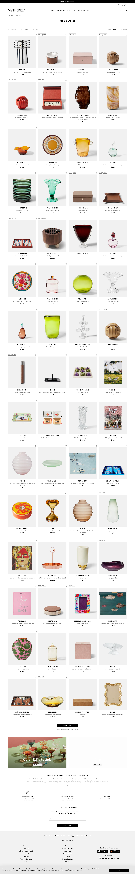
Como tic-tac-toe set (82, 392)
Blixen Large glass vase (113, 301)
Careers (67, 856)
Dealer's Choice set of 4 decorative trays (52, 438)
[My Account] (120, 10)
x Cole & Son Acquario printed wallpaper (112, 623)
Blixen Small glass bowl (22, 165)
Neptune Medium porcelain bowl (113, 669)
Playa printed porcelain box (22, 530)
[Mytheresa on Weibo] (115, 858)
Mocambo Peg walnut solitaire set (52, 256)
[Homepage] (16, 10)
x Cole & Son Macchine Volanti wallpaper (82, 483)
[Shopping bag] (126, 10)
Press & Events (67, 854)
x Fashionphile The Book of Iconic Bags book (22, 623)
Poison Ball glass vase (83, 301)
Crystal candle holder (83, 347)
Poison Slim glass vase (52, 347)
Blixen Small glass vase (52, 210)
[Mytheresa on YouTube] (112, 858)
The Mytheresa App (67, 848)
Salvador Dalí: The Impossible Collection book (22, 578)
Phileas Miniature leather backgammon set (22, 256)
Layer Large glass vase (22, 210)
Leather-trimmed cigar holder (22, 392)
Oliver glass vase (82, 165)
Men (14, 5)
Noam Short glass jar (52, 301)
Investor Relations (67, 859)
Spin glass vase (113, 530)
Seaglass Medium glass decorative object (52, 483)
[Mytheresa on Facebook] (103, 858)
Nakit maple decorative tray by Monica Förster (52, 392)
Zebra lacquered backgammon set (22, 714)
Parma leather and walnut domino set (52, 117)
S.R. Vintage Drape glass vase (82, 438)
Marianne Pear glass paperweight (22, 347)
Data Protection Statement (75, 870)
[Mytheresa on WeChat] (118, 858)
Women (10, 5)
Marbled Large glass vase (113, 117)
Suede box (82, 714)
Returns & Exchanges (26, 859)
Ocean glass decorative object (52, 714)
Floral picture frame (82, 623)
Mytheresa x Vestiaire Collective (26, 862)
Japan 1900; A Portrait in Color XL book (113, 438)
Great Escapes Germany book (113, 392)
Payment (26, 854)
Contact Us (26, 848)
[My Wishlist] (123, 10)
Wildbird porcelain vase (22, 669)
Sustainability (67, 851)
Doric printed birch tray (52, 165)
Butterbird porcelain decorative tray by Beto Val (22, 438)
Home (12, 15)
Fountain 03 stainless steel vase (22, 72)
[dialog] (67, 870)
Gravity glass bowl (113, 578)
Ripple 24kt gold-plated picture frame (112, 714)
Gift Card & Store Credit (26, 851)
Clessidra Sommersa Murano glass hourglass (52, 530)
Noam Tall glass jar (52, 669)
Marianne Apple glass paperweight (113, 165)
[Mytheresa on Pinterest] (106, 858)
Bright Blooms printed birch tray (22, 301)
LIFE (21, 5)
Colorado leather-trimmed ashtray (52, 72)
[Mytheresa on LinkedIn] (100, 858)
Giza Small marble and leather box (52, 623)
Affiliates (67, 862)
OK (119, 870)
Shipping (26, 856)
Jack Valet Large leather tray (113, 210)
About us (67, 846)
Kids (17, 5)
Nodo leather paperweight (112, 72)
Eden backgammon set (113, 483)
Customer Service (26, 846)
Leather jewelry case (82, 72)
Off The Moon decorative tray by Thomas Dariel (52, 578)
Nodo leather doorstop (113, 347)
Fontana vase (82, 578)
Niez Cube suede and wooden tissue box (82, 669)
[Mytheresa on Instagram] (109, 858)
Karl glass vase (83, 256)
